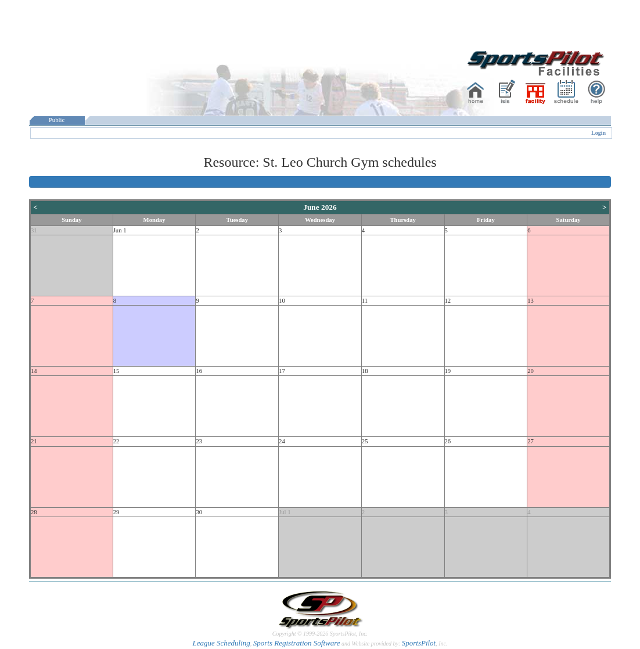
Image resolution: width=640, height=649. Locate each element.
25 (365, 441)
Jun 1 (120, 230)
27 (530, 441)
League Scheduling (221, 643)
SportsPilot (419, 643)
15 (116, 371)
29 (116, 512)
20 (530, 371)
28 (34, 512)
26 (448, 441)
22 (116, 441)
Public (57, 120)
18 (365, 371)
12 (448, 300)
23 (199, 441)
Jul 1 (284, 512)
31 (34, 230)
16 (199, 371)
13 (530, 300)
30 (199, 512)
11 (365, 300)
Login (598, 133)
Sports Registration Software (296, 643)
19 (448, 371)
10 (282, 300)
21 (34, 441)
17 (282, 371)
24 (282, 441)
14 (34, 371)
